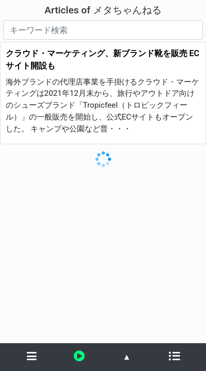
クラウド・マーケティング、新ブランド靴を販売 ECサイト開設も (102, 59)
